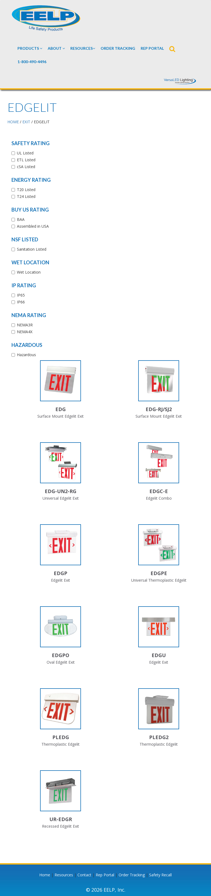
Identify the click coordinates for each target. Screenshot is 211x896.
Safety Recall (160, 874)
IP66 (21, 301)
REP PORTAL (152, 48)
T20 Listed (26, 189)
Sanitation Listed (31, 249)
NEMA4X (24, 331)
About (56, 48)
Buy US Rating (30, 210)
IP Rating (23, 285)
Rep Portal (105, 874)
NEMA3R (25, 324)
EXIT (26, 121)
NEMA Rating (28, 315)
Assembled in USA (33, 226)
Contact (84, 874)
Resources (82, 48)
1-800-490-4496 (31, 61)
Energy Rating (31, 180)
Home (44, 874)
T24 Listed (26, 196)
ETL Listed (26, 159)
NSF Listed (24, 239)
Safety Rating (30, 143)
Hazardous (26, 345)
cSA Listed (26, 166)
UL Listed (25, 153)
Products (29, 48)
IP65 (21, 295)
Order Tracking (118, 48)
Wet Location (30, 262)
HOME (13, 121)
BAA (21, 219)
